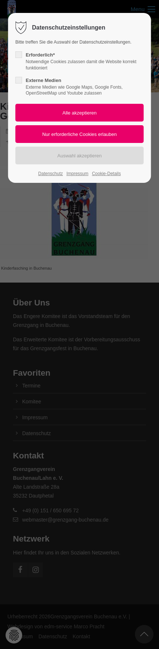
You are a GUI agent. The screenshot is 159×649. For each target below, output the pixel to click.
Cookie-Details (106, 173)
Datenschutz (50, 173)
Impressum (77, 173)
